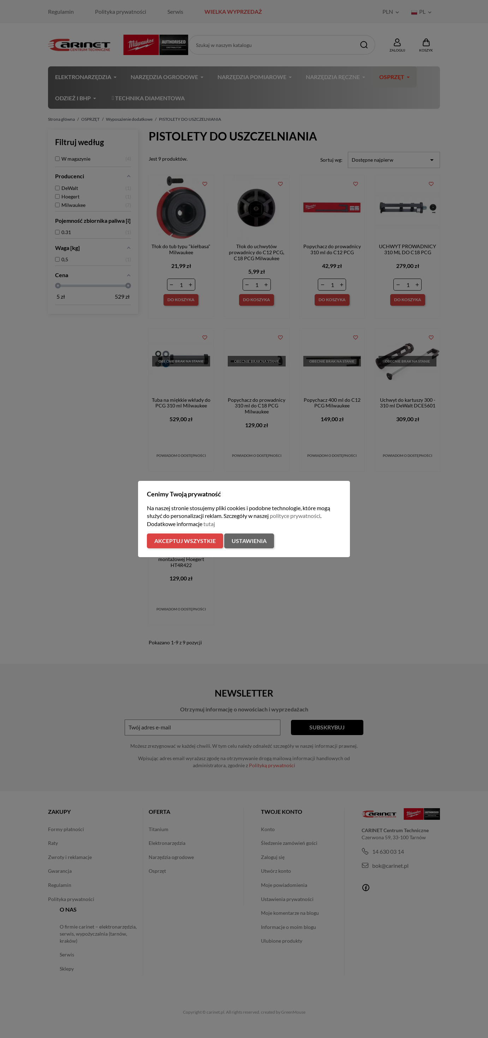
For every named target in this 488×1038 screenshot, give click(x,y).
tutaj (209, 523)
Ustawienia (249, 540)
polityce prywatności (295, 515)
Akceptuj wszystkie (185, 540)
